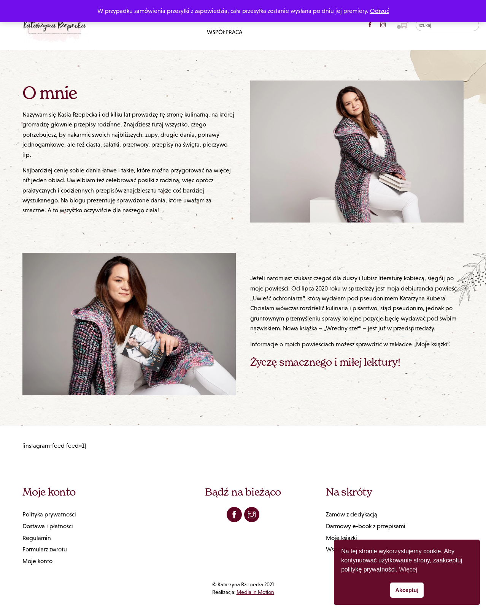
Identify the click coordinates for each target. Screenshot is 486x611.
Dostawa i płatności (47, 526)
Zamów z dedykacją (351, 514)
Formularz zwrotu (44, 549)
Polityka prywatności (49, 514)
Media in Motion (255, 592)
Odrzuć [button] (379, 11)
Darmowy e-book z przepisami (365, 526)
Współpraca (224, 32)
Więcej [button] (408, 569)
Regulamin (36, 538)
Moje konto (37, 561)
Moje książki (341, 538)
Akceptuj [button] (407, 590)
